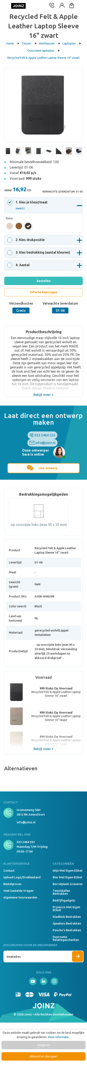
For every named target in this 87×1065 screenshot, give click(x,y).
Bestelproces (12, 884)
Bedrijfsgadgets (64, 900)
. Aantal (19, 265)
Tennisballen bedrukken (61, 892)
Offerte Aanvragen (43, 292)
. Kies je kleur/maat (28, 205)
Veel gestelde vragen (18, 890)
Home (12, 43)
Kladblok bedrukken (67, 916)
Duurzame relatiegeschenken (66, 938)
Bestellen (44, 281)
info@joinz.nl (45, 443)
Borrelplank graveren (68, 884)
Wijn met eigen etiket (68, 870)
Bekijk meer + (43, 395)
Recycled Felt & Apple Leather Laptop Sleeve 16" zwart (43, 57)
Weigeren (43, 1045)
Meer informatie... (59, 1037)
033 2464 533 (45, 435)
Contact (9, 870)
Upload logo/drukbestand (22, 877)
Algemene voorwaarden (20, 897)
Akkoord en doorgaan (43, 1056)
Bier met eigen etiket (67, 877)
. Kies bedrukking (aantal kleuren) (39, 252)
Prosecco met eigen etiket (66, 908)
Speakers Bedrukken (67, 923)
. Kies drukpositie (26, 240)
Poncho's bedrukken (67, 930)
